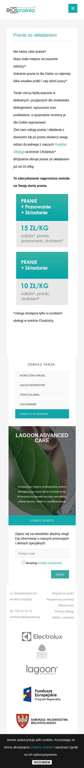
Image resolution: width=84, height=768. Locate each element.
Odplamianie (28, 404)
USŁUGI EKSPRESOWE (32, 385)
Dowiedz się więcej (42, 520)
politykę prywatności (50, 563)
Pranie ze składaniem (34, 413)
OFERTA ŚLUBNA (29, 394)
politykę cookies (42, 747)
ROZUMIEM (42, 762)
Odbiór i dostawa (63, 617)
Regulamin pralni (63, 593)
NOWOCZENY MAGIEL (32, 375)
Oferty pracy (66, 605)
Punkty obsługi (64, 611)
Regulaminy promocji (60, 599)
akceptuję (44, 563)
